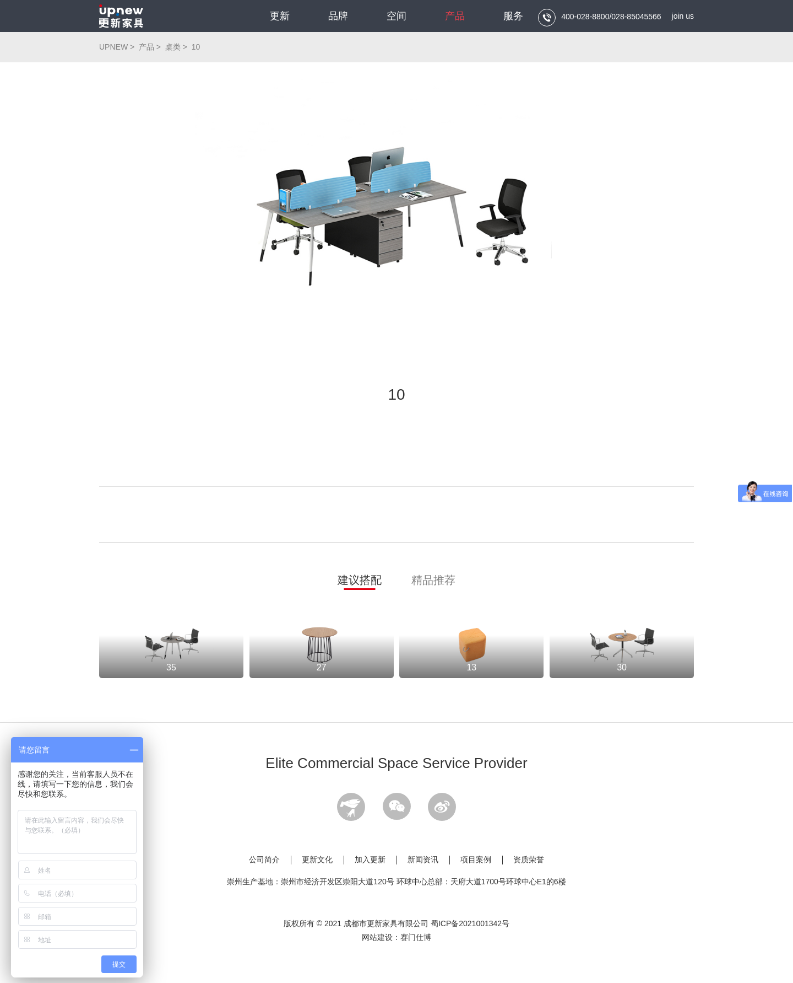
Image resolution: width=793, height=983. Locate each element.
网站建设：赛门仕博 (396, 937)
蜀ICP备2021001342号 (470, 923)
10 (196, 46)
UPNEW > (118, 46)
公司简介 (264, 859)
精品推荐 (433, 580)
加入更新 (370, 859)
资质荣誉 (528, 859)
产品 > (151, 46)
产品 (455, 16)
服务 (513, 16)
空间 (396, 16)
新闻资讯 (423, 859)
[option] (396, 216)
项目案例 (475, 859)
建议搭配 (360, 580)
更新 (280, 16)
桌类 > (177, 46)
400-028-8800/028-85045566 (599, 17)
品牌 (338, 16)
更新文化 (317, 859)
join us (683, 16)
